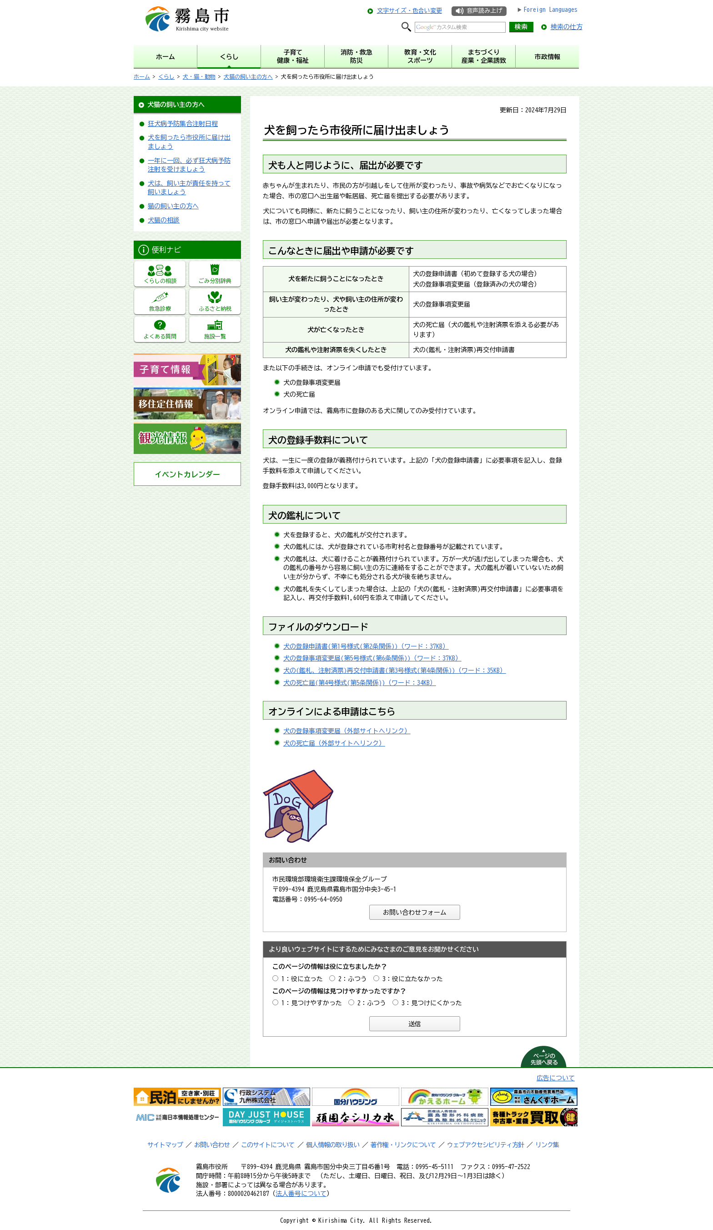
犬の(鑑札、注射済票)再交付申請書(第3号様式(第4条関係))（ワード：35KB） (394, 670)
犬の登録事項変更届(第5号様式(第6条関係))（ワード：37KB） (372, 658)
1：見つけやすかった (311, 1003)
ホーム (142, 76)
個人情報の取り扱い (332, 1145)
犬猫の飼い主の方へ (248, 76)
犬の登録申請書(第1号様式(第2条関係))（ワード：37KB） (366, 646)
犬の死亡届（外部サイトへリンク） (334, 743)
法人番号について (301, 1193)
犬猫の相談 (164, 220)
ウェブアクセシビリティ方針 (485, 1145)
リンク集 (547, 1145)
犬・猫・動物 (199, 76)
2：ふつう (352, 979)
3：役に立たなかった (412, 979)
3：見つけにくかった (432, 1003)
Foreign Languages (550, 9)
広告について (556, 1078)
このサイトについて (267, 1145)
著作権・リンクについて (403, 1145)
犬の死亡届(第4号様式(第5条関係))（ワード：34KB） (359, 683)
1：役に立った (302, 979)
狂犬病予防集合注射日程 (183, 124)
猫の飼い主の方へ (173, 206)
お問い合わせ (212, 1145)
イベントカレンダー (187, 474)
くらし (166, 76)
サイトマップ (165, 1145)
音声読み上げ (484, 11)
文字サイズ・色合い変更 (409, 11)
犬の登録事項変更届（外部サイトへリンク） (347, 731)
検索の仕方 (566, 27)
